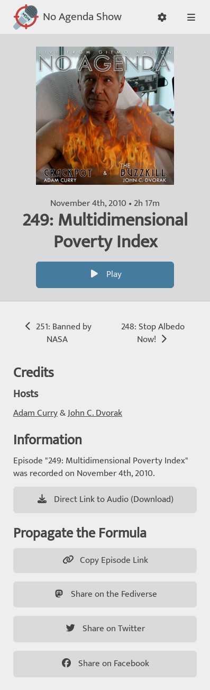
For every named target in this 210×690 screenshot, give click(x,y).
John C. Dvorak (95, 413)
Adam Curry (35, 413)
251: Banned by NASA (57, 333)
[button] (162, 17)
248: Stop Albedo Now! (153, 333)
